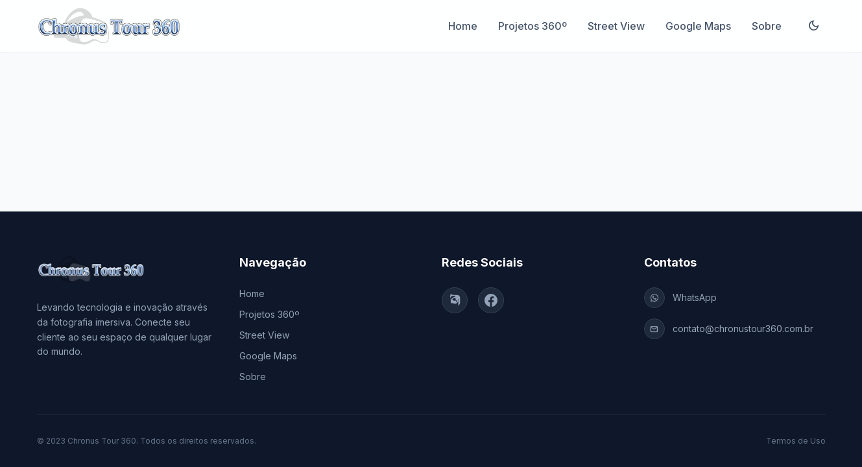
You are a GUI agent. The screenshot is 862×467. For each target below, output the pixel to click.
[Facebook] (491, 300)
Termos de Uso (796, 441)
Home (462, 25)
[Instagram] (455, 300)
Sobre (767, 25)
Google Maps (698, 25)
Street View (616, 25)
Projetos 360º (532, 25)
